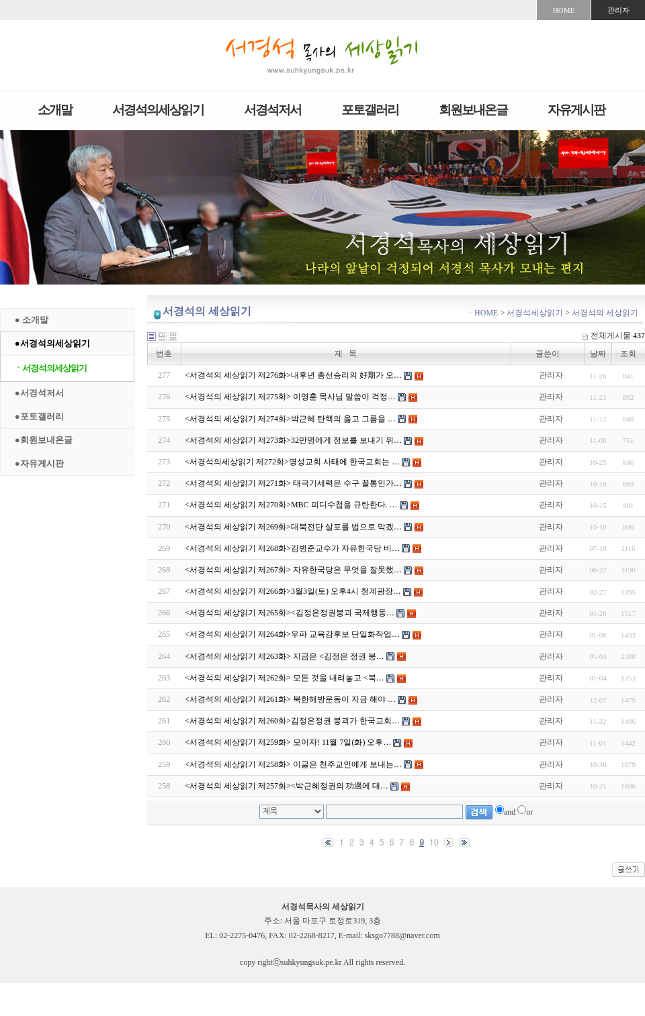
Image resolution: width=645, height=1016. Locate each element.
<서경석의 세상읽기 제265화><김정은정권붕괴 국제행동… (289, 612)
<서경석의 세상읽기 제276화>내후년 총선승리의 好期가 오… (293, 375)
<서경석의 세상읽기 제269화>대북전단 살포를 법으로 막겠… (293, 526)
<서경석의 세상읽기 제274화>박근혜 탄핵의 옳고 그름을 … (290, 418)
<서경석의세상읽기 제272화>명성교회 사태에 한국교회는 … (292, 461)
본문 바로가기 (0, 0)
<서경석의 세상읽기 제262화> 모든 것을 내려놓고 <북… (284, 677)
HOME (563, 10)
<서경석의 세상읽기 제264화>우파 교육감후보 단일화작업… (292, 634)
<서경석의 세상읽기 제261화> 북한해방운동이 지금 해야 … (290, 699)
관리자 (618, 10)
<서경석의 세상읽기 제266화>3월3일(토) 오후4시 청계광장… (293, 591)
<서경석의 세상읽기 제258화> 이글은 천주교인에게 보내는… (293, 764)
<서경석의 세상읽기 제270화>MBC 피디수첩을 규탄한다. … (291, 504)
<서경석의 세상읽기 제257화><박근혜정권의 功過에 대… (286, 786)
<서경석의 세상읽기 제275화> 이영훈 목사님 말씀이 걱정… (290, 396)
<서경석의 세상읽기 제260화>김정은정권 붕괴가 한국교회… (292, 720)
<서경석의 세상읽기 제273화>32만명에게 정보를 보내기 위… (293, 440)
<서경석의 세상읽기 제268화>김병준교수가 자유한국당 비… (292, 548)
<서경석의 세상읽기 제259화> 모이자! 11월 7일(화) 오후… (288, 742)
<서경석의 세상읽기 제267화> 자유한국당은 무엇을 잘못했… (293, 569)
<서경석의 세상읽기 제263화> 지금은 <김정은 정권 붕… (284, 656)
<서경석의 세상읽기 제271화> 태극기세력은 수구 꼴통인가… (293, 483)
